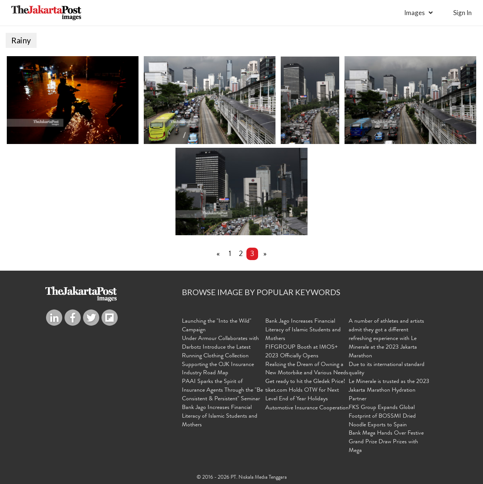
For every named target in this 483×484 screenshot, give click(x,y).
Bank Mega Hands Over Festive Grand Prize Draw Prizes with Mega (386, 442)
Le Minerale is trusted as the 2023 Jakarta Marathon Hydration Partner (389, 391)
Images (414, 13)
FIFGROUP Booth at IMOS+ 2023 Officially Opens (301, 352)
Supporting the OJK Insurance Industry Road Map (218, 369)
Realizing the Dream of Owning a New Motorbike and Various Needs (306, 369)
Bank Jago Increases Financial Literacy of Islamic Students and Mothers (219, 417)
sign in (462, 13)
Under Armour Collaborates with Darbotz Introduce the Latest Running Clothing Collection (220, 348)
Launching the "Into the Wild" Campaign (216, 326)
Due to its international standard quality (387, 369)
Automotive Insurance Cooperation (307, 409)
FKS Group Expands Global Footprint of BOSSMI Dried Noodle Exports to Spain (382, 417)
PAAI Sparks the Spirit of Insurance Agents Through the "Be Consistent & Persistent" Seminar (222, 391)
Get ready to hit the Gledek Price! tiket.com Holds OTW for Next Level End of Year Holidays (305, 391)
